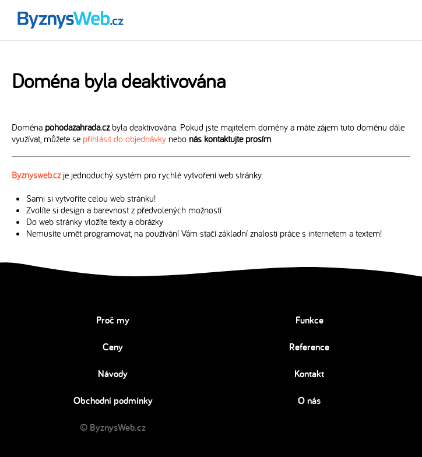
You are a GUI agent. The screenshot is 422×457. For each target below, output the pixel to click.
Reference (309, 346)
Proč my (112, 320)
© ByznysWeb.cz (113, 427)
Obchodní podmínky (113, 400)
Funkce (309, 320)
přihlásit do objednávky (124, 139)
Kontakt (309, 373)
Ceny (113, 346)
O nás (309, 400)
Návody (113, 373)
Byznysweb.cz (36, 175)
